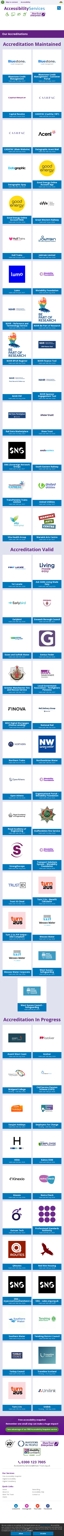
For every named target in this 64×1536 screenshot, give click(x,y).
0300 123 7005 (32, 1462)
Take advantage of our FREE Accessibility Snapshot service (32, 1429)
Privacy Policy (45, 1525)
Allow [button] (21, 1533)
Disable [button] (43, 1533)
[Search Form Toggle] (59, 8)
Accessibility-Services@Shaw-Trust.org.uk (32, 1465)
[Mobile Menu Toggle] (2, 2)
